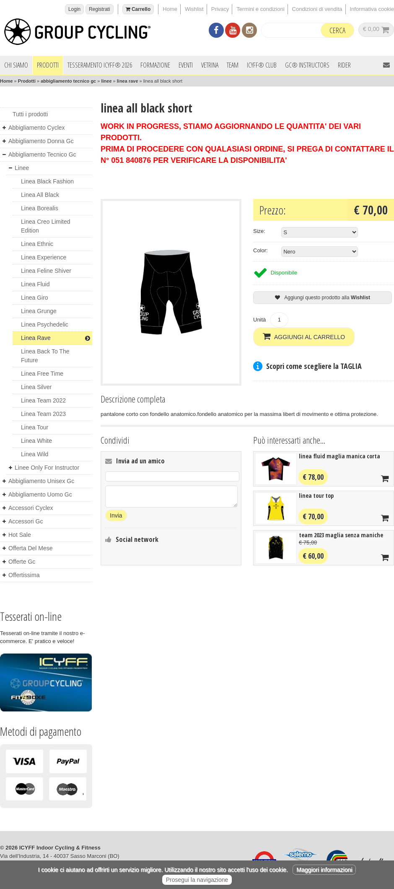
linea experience (43, 257)
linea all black (40, 194)
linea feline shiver (46, 270)
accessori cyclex (30, 508)
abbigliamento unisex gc (41, 481)
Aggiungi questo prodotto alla (322, 298)
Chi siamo (16, 65)
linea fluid (35, 284)
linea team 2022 (43, 400)
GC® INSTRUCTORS (307, 65)
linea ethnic (37, 244)
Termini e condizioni (260, 9)
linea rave (127, 81)
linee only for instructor (47, 467)
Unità (259, 319)
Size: (259, 231)
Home (170, 9)
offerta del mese (30, 548)
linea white (36, 440)
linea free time (42, 373)
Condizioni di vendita (317, 9)
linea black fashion (47, 181)
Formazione (155, 65)
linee (106, 81)
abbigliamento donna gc (41, 141)
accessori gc (25, 521)
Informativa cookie (372, 9)
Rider (344, 65)
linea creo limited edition (45, 226)
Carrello (138, 9)
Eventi (186, 65)
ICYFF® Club (262, 65)
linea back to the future (45, 355)
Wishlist (194, 9)
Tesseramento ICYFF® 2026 (99, 65)
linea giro (34, 297)
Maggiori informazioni (324, 869)
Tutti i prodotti (30, 114)
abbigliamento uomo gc (40, 494)
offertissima (23, 575)
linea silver (36, 387)
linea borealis (39, 208)
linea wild (34, 454)
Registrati (99, 9)
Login (74, 9)
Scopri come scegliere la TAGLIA (314, 366)
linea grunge (39, 311)
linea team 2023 (43, 414)
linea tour (34, 427)
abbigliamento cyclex (36, 127)
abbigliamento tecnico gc (68, 81)
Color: (260, 250)
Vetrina (209, 65)
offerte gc (21, 561)
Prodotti (48, 65)
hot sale (19, 534)
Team (232, 65)
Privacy (220, 9)
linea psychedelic (44, 324)
